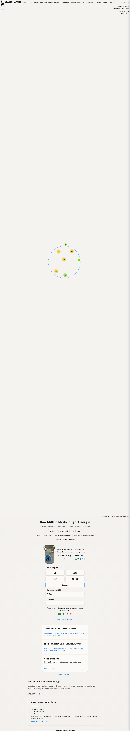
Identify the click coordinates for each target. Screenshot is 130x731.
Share (52, 531)
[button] (65, 245)
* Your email (50, 600)
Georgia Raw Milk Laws (43, 535)
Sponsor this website (65, 674)
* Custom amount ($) (53, 590)
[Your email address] (65, 603)
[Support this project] (114, 2)
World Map (48, 2)
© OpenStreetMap (113, 516)
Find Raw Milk (37, 2)
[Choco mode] (121, 2)
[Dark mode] (118, 2)
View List (76, 531)
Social (73, 2)
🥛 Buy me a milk (101, 2)
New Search (125, 9)
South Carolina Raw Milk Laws (84, 535)
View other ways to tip (65, 619)
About (90, 2)
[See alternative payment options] (68, 613)
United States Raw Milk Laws (65, 539)
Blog (85, 2)
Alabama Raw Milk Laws (63, 535)
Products (65, 2)
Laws (79, 2)
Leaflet (104, 516)
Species (57, 2)
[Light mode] (124, 2)
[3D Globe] (111, 2)
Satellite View (125, 14)
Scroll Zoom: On (124, 11)
